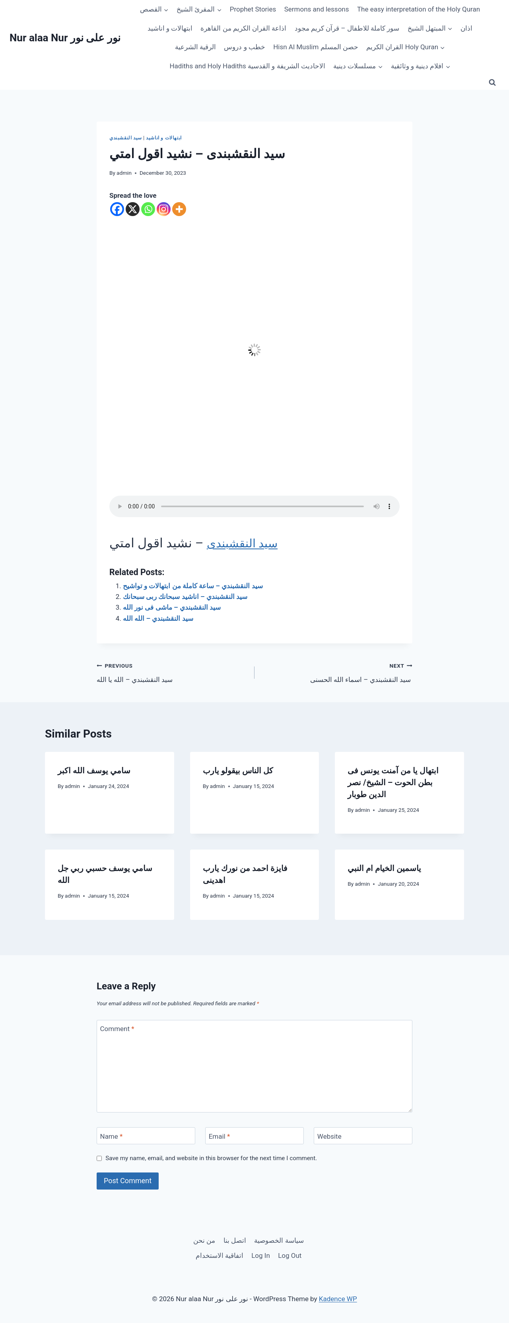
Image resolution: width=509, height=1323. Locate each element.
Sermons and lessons (316, 9)
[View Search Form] (492, 82)
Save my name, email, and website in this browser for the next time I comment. (211, 1158)
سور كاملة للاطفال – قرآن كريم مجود (347, 28)
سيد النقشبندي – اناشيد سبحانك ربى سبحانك (185, 597)
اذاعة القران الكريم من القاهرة (243, 28)
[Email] (254, 1135)
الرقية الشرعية (195, 47)
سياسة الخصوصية (278, 1240)
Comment (117, 1029)
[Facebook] (117, 209)
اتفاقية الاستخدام (219, 1255)
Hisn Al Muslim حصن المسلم (315, 47)
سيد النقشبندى (246, 542)
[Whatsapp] (148, 209)
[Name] (146, 1135)
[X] (133, 209)
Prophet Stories (253, 9)
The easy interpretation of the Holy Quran (418, 9)
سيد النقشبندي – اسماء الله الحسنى (336, 672)
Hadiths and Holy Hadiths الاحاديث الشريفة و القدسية (247, 66)
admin (124, 173)
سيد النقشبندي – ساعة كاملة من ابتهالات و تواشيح (193, 586)
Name (111, 1136)
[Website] (363, 1135)
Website (329, 1136)
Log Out (289, 1255)
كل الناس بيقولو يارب (238, 770)
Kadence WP (338, 1299)
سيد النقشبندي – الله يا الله (172, 672)
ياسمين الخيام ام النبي (384, 868)
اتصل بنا (234, 1240)
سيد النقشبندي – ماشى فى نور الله (172, 607)
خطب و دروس (244, 47)
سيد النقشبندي (125, 138)
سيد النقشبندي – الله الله (158, 618)
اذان (466, 28)
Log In (260, 1255)
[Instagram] (164, 209)
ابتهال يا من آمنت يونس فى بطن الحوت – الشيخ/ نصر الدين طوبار (393, 782)
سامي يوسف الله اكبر (94, 770)
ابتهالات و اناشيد (170, 28)
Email (219, 1136)
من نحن (204, 1240)
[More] (179, 209)
